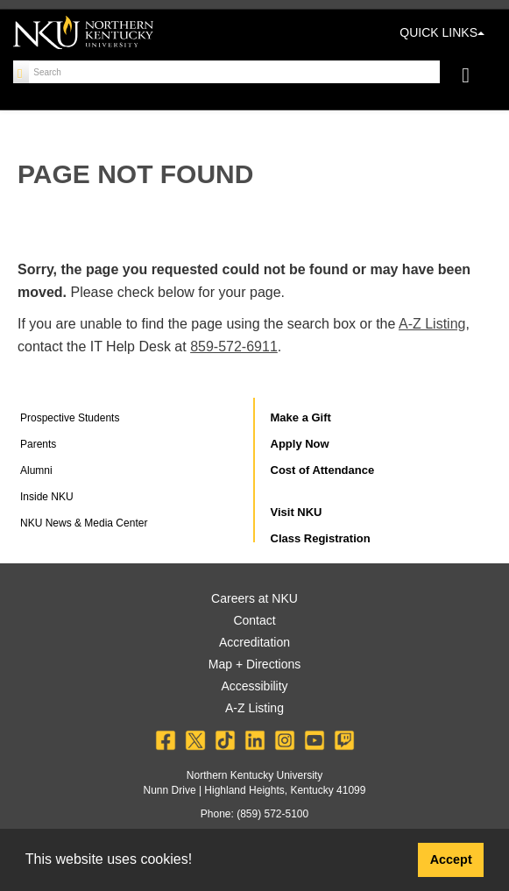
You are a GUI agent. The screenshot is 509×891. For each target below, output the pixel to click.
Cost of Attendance (323, 470)
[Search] (21, 71)
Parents (38, 444)
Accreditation (254, 642)
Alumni (36, 470)
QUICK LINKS (441, 32)
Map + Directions (254, 664)
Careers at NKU (254, 598)
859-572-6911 (234, 346)
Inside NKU (47, 497)
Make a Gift (301, 417)
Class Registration (321, 538)
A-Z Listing (432, 323)
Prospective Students (69, 418)
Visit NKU (296, 512)
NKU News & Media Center (83, 523)
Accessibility (254, 686)
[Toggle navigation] (474, 77)
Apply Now (300, 443)
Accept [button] (451, 859)
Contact (254, 620)
